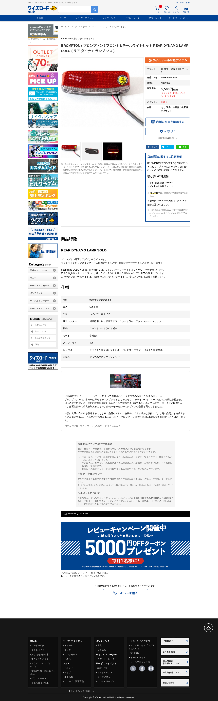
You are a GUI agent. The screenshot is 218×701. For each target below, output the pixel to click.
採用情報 (134, 653)
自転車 (39, 18)
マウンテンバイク (40, 659)
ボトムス (68, 677)
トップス (68, 672)
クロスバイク (37, 650)
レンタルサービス (106, 681)
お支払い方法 (41, 325)
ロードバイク (37, 645)
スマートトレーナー (107, 659)
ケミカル (101, 650)
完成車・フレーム (38, 270)
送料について (41, 331)
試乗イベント (103, 668)
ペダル (67, 659)
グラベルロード (38, 678)
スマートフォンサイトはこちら (82, 691)
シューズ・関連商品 (74, 681)
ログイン (89, 576)
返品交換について (43, 338)
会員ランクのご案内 (140, 641)
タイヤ (67, 650)
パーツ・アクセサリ (86, 18)
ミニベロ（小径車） (41, 683)
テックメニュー (104, 677)
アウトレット (155, 18)
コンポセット (70, 654)
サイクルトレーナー (132, 18)
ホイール (68, 645)
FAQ (37, 344)
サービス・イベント (178, 18)
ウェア (63, 18)
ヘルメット (69, 668)
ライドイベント (104, 672)
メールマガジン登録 (140, 662)
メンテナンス (109, 18)
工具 (99, 645)
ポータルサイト (137, 657)
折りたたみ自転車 (40, 654)
